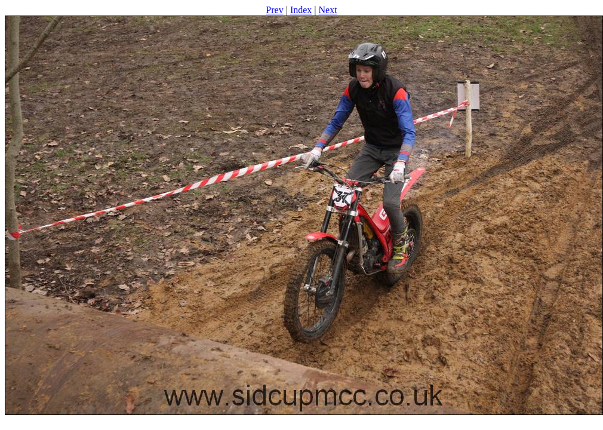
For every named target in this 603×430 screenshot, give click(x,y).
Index (301, 10)
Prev (274, 10)
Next (328, 10)
